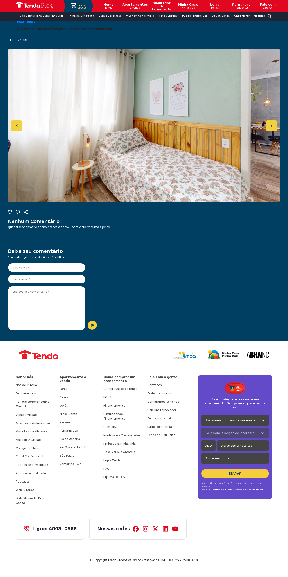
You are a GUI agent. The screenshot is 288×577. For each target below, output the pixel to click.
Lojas (214, 6)
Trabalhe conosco (160, 393)
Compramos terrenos (163, 401)
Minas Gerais (69, 414)
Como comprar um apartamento (119, 379)
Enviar (235, 473)
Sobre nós (24, 377)
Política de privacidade (32, 465)
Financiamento (114, 405)
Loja (82, 6)
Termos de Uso (221, 489)
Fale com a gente (162, 377)
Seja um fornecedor (161, 410)
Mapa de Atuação (28, 439)
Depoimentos (26, 393)
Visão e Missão (26, 414)
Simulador (161, 5)
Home (108, 6)
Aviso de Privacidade (249, 489)
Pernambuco (69, 430)
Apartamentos (135, 6)
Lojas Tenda (112, 460)
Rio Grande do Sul (72, 447)
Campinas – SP (70, 464)
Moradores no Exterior (32, 431)
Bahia (63, 389)
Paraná (65, 422)
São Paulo (67, 455)
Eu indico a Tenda (159, 426)
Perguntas (241, 6)
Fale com (268, 6)
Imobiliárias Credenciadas (122, 435)
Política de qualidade (31, 473)
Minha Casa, (188, 6)
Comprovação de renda (120, 389)
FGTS (107, 397)
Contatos (154, 385)
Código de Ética (27, 448)
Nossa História (26, 385)
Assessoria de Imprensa (33, 423)
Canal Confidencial (29, 456)
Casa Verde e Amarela (119, 452)
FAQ (106, 468)
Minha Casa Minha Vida (120, 443)
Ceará (64, 397)
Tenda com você (159, 418)
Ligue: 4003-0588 (116, 477)
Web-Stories (25, 490)
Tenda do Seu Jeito (161, 435)
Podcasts (22, 481)
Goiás (64, 405)
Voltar (18, 40)
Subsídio (110, 427)
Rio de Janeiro (70, 439)
